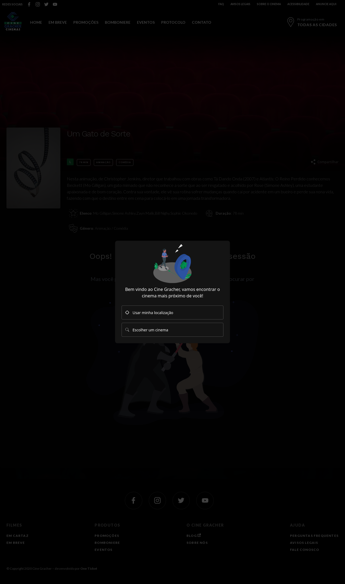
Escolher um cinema (146, 329)
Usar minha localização (149, 312)
